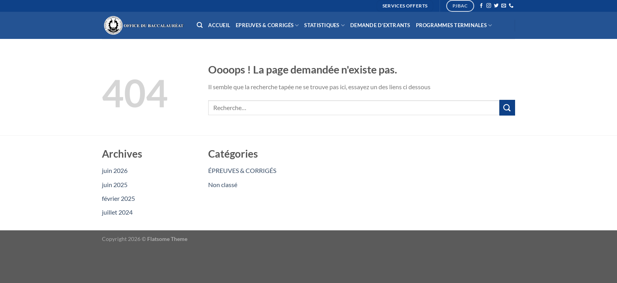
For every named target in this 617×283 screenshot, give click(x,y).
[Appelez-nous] (511, 6)
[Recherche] (200, 25)
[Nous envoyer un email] (503, 6)
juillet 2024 (117, 212)
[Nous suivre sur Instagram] (488, 6)
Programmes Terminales (454, 25)
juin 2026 (114, 170)
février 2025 (118, 198)
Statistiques (324, 25)
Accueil (219, 25)
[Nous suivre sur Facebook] (481, 6)
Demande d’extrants (380, 25)
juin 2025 (114, 184)
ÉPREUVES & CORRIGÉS (242, 170)
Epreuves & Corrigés (267, 25)
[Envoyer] (507, 107)
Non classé (222, 184)
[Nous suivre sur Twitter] (496, 6)
